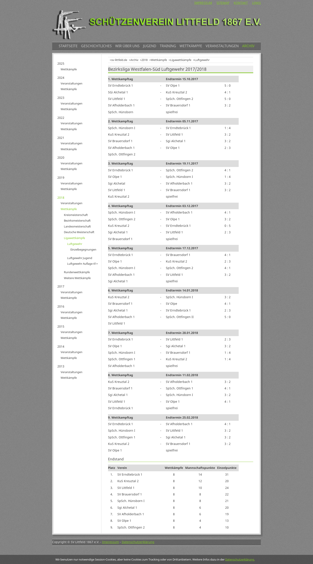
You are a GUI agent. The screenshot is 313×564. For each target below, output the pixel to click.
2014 (60, 346)
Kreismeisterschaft (76, 215)
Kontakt (241, 3)
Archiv (248, 46)
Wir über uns (127, 46)
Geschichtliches (96, 46)
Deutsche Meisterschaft (79, 232)
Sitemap (222, 3)
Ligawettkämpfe (180, 60)
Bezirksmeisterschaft (77, 220)
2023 (60, 98)
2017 (60, 286)
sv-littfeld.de (119, 60)
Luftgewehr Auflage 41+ (82, 264)
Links (256, 3)
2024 (60, 78)
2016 (60, 306)
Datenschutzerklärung (138, 542)
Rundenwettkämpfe (77, 272)
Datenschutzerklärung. (240, 559)
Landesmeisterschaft (77, 226)
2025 (60, 63)
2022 (60, 118)
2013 (60, 366)
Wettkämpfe (191, 46)
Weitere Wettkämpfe (77, 278)
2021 (60, 138)
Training (168, 46)
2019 (60, 177)
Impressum (203, 3)
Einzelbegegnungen (83, 249)
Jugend (149, 46)
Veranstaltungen (222, 46)
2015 (60, 326)
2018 (145, 60)
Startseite (68, 46)
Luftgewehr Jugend (79, 258)
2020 (60, 157)
